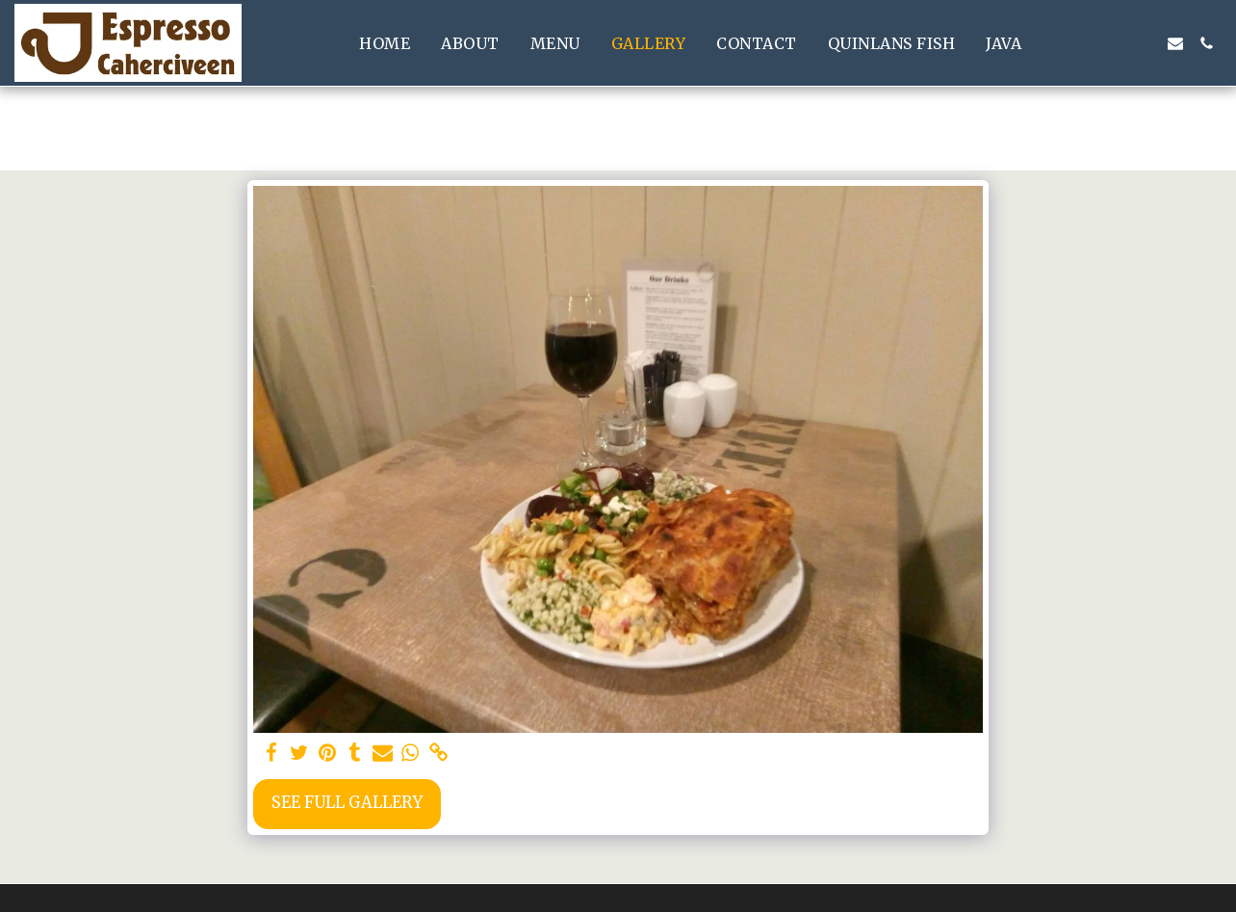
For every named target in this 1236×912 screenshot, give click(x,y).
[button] (1083, 43)
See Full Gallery (347, 803)
